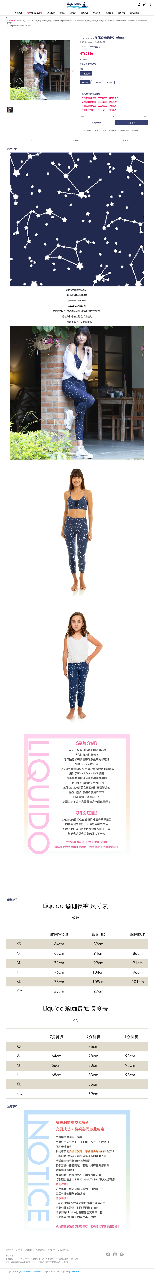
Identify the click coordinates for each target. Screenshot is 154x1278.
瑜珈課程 (121, 12)
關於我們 (9, 1249)
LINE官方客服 (63, 1249)
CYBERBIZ (75, 1271)
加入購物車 (96, 122)
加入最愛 (86, 130)
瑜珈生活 (109, 12)
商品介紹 (29, 140)
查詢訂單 (51, 1249)
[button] (72, 70)
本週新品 (18, 12)
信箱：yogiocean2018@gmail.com (20, 1261)
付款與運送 (40, 1249)
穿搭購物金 (134, 12)
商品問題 (29, 1249)
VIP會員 (19, 1249)
